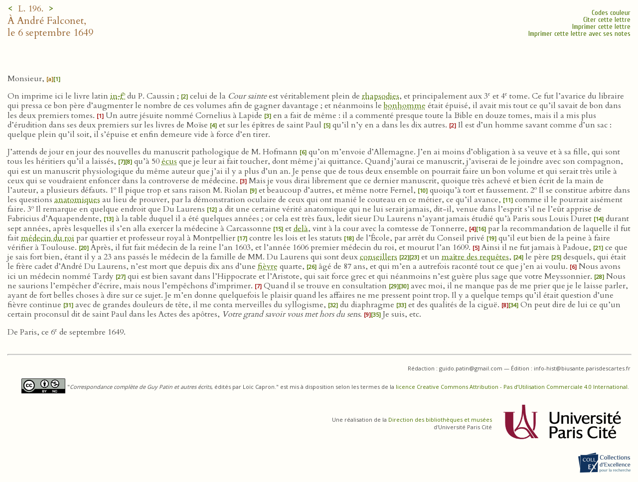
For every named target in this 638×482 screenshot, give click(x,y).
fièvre (268, 266)
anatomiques (77, 199)
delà (301, 228)
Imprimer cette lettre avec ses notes (579, 33)
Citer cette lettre (607, 19)
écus (169, 161)
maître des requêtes (475, 256)
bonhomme (405, 105)
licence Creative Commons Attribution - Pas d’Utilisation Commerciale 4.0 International (512, 386)
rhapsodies (380, 96)
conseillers (378, 256)
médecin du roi (47, 238)
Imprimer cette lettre (601, 26)
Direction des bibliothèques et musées (440, 419)
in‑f (117, 96)
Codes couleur (611, 12)
